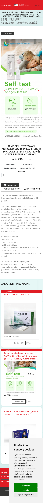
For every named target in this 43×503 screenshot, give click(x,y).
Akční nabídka (15, 19)
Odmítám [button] (25, 490)
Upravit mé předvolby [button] (25, 495)
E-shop (4, 19)
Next (38, 90)
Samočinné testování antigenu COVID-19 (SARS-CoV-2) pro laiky (19, 23)
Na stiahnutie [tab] (32, 189)
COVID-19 (12, 20)
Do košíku (10, 185)
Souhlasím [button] (26, 485)
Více (29, 343)
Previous (5, 90)
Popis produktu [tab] (12, 189)
